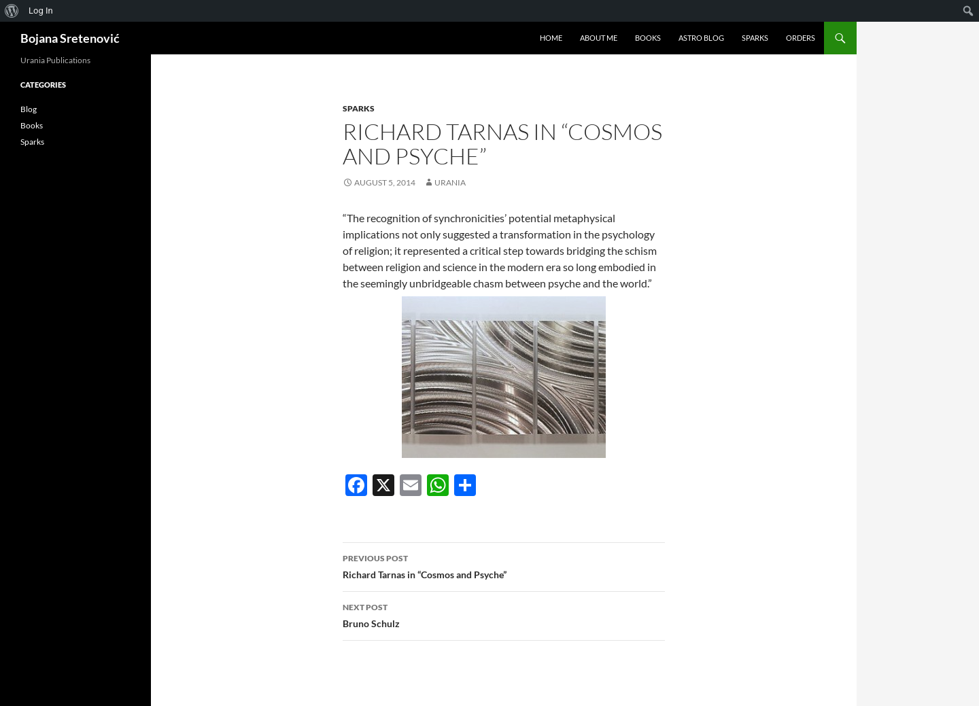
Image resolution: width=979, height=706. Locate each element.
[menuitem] (12, 11)
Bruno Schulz (504, 614)
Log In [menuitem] (41, 10)
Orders (800, 37)
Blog (28, 109)
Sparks (755, 37)
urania (450, 182)
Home (551, 37)
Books (648, 37)
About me (598, 37)
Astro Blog (701, 37)
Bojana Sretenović (70, 38)
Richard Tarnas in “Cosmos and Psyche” (504, 565)
